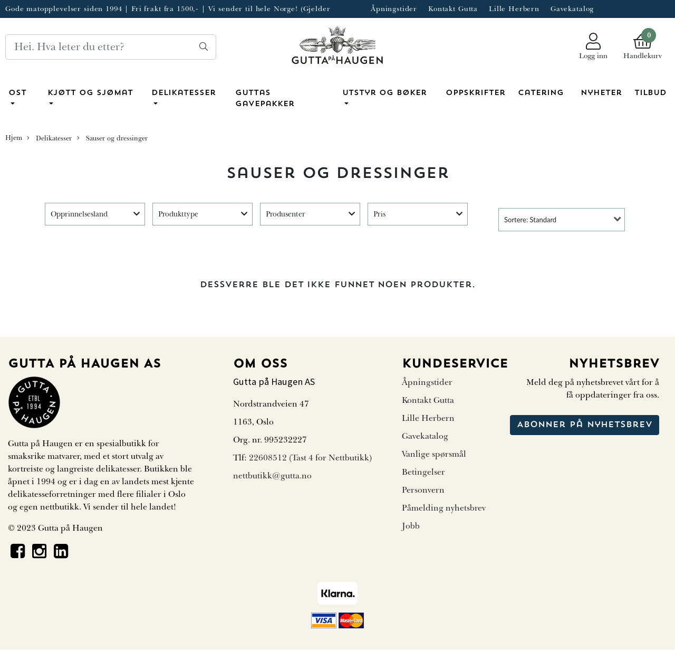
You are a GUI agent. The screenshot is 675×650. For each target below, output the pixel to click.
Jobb (411, 526)
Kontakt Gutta (453, 8)
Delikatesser (183, 93)
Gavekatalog (572, 8)
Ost (17, 93)
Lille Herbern (514, 8)
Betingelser (423, 472)
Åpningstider (394, 8)
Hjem (13, 138)
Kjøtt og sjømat (90, 93)
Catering (541, 93)
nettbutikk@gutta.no (272, 475)
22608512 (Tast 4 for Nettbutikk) (310, 458)
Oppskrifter (475, 93)
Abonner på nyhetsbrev (584, 425)
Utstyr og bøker (384, 93)
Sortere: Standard (530, 219)
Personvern (423, 490)
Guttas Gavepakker (264, 99)
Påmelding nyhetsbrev (444, 508)
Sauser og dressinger (112, 138)
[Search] (110, 47)
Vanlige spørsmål (434, 454)
